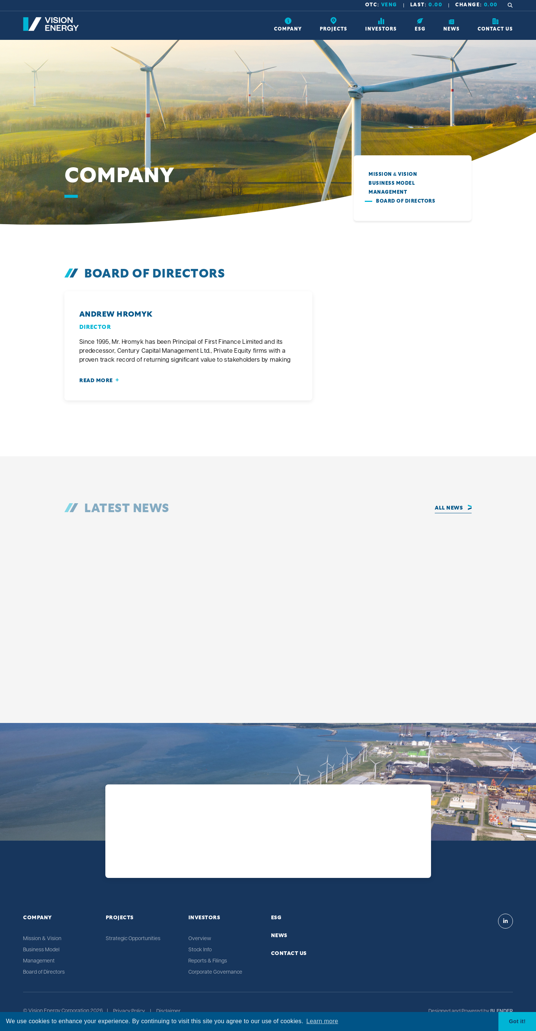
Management (387, 192)
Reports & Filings (207, 961)
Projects (120, 917)
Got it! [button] (517, 1021)
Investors (204, 917)
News (279, 935)
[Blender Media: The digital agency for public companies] (501, 1011)
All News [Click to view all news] (449, 508)
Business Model (391, 183)
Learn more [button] (322, 1021)
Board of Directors (405, 201)
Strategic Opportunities (133, 939)
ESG (276, 917)
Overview (199, 939)
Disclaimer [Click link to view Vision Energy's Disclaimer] (168, 1011)
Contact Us (289, 953)
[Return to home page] (51, 29)
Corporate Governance (215, 972)
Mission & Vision (392, 174)
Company (37, 917)
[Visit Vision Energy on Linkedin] (505, 921)
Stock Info (200, 950)
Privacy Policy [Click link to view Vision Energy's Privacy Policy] (129, 1011)
